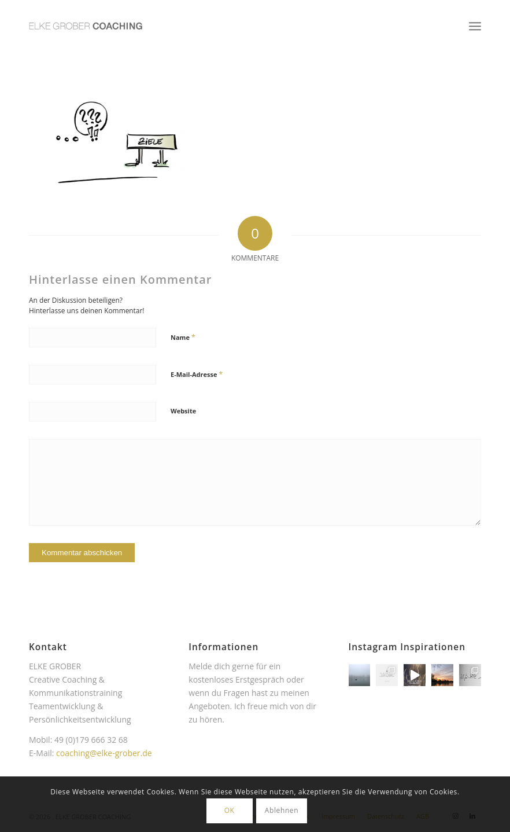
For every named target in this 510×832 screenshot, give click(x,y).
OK (229, 810)
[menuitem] (475, 26)
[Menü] (475, 26)
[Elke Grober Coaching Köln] (85, 26)
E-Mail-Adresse (197, 374)
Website (183, 410)
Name (183, 337)
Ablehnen (281, 810)
